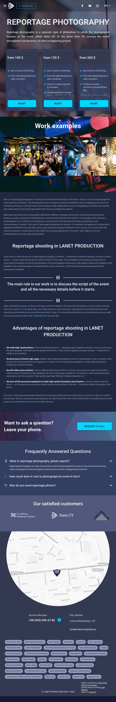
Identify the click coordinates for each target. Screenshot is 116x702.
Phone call (26, 6)
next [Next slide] (16, 184)
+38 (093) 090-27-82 (42, 620)
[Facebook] (82, 5)
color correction (35, 315)
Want (22, 103)
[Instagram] (97, 5)
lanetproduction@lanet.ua (83, 629)
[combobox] (107, 5)
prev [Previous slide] (5, 184)
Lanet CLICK (102, 683)
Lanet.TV (92, 692)
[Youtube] (90, 5)
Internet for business (89, 685)
